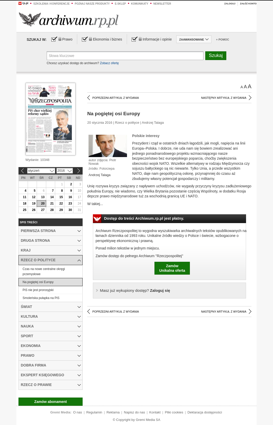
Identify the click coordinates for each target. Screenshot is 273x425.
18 (24, 203)
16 (70, 197)
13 (42, 197)
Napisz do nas (134, 412)
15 (61, 197)
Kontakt (155, 412)
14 (52, 197)
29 (61, 210)
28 (52, 210)
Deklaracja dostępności (205, 412)
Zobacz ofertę (109, 63)
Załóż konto (248, 3)
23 (70, 203)
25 (24, 210)
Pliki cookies (174, 412)
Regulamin (94, 412)
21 (52, 203)
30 (70, 210)
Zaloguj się (135, 290)
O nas (77, 412)
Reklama (113, 412)
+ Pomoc (222, 39)
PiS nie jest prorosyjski (38, 290)
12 (33, 197)
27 (42, 210)
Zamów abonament (50, 402)
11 (24, 197)
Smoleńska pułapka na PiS (41, 298)
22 (61, 203)
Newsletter (162, 3)
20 (42, 203)
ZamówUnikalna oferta (172, 268)
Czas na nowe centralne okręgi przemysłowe (44, 271)
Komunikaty (139, 3)
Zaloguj (229, 3)
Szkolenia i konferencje (51, 3)
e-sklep (120, 3)
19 (33, 203)
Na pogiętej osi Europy (38, 282)
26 (33, 210)
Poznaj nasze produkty (92, 3)
